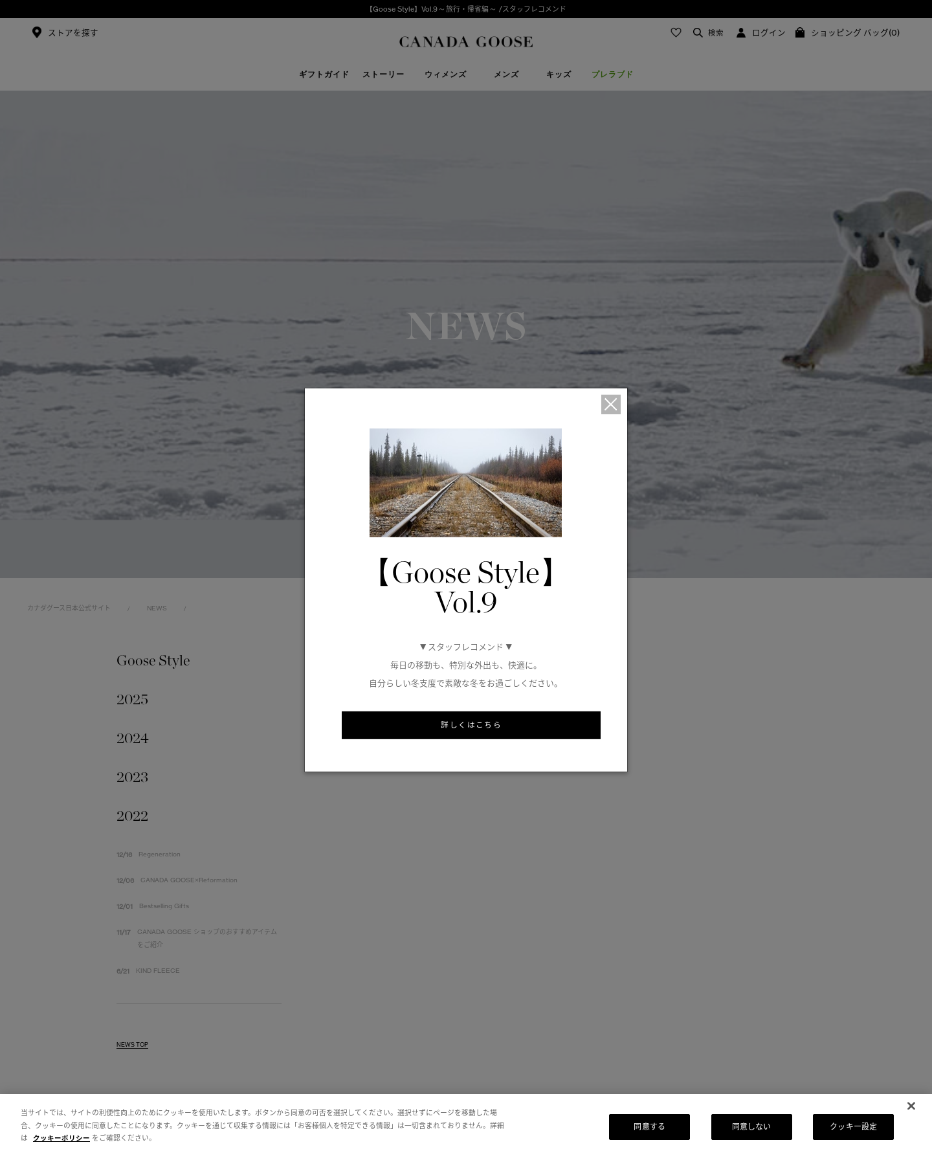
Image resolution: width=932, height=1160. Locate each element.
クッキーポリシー (61, 1138)
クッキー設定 (853, 1127)
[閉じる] (911, 1106)
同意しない (751, 1127)
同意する (649, 1127)
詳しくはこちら (471, 725)
